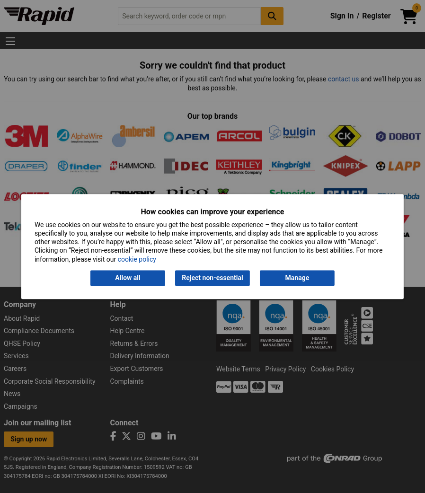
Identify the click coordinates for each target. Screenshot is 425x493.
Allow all (127, 278)
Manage (297, 278)
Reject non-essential (212, 278)
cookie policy (137, 259)
